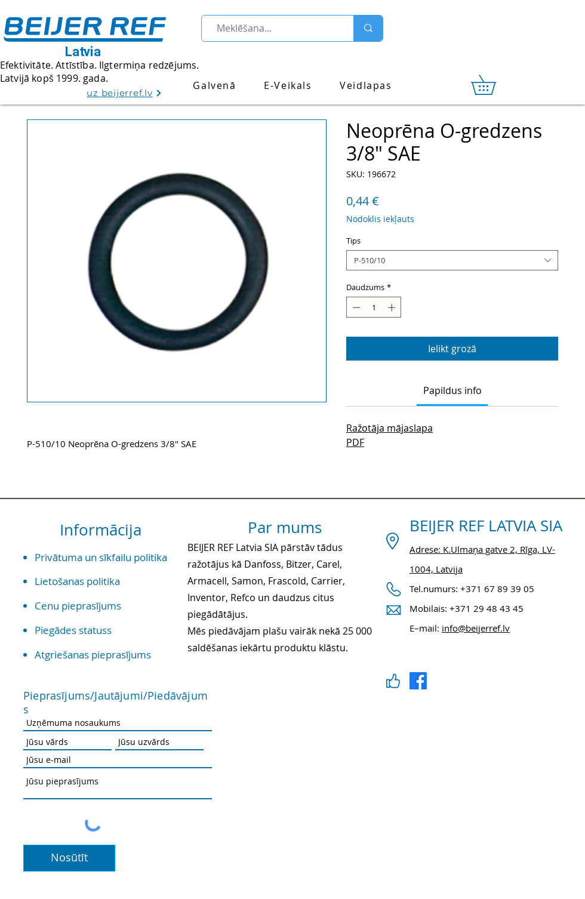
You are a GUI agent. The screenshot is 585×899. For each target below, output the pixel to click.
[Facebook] (418, 680)
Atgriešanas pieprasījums (93, 654)
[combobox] (452, 260)
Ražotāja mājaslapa (389, 428)
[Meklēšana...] (272, 28)
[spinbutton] (374, 307)
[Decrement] (355, 307)
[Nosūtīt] (69, 858)
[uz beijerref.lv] (124, 93)
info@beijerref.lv (476, 628)
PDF (355, 442)
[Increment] (393, 307)
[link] (493, 85)
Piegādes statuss (73, 630)
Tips (353, 240)
